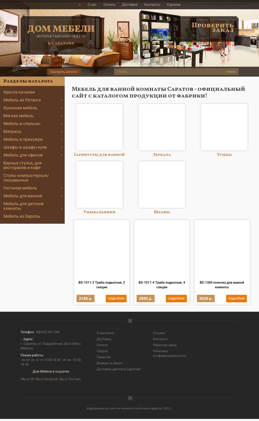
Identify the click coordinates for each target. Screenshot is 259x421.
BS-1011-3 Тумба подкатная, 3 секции (102, 286)
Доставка (129, 5)
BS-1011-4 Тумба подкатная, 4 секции (162, 286)
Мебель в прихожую (23, 139)
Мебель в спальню (21, 123)
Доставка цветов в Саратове (119, 371)
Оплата (109, 5)
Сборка (102, 353)
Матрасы (12, 131)
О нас (92, 5)
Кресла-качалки (19, 92)
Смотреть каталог (63, 72)
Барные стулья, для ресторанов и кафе (22, 165)
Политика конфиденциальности (169, 355)
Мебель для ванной (22, 195)
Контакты (152, 5)
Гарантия (104, 359)
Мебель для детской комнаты (23, 206)
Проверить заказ (213, 28)
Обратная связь (165, 347)
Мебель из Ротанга (22, 99)
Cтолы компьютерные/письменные (26, 177)
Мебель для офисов (23, 155)
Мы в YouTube (69, 381)
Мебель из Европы (21, 216)
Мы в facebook (46, 381)
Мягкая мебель (18, 115)
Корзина (174, 5)
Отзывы (159, 335)
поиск (230, 71)
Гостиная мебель (20, 187)
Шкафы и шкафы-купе (25, 147)
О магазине (105, 335)
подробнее (115, 299)
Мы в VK (27, 381)
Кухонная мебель (20, 107)
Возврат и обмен (109, 365)
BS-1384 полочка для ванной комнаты (222, 286)
